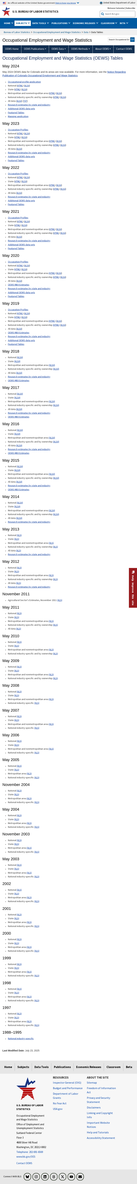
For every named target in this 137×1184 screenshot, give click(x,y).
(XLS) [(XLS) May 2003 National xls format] (19, 864)
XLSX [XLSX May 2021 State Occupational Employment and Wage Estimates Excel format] (24, 225)
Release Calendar (116, 8)
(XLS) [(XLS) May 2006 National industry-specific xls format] (36, 752)
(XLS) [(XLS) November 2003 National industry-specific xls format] (36, 851)
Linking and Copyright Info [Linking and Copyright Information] (100, 1115)
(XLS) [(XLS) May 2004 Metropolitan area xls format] (29, 823)
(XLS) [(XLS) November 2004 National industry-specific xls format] (36, 802)
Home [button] (7, 23)
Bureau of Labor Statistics (17, 32)
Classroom (113, 1067)
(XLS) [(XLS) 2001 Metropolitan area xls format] (29, 922)
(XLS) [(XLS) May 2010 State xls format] (16, 645)
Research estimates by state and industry (29, 104)
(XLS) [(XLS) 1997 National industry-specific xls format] (36, 1025)
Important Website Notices (98, 1125)
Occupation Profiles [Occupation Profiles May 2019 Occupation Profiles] (18, 309)
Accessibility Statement (101, 1138)
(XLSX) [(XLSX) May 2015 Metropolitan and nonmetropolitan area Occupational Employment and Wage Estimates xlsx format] (52, 474)
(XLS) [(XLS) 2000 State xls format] (16, 943)
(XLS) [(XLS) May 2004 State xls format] (16, 819)
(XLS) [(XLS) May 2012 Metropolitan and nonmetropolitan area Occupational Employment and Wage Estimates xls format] (51, 575)
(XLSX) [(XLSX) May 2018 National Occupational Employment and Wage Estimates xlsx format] (20, 357)
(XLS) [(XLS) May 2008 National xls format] (19, 691)
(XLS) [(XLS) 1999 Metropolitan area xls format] (29, 971)
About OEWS (102, 48)
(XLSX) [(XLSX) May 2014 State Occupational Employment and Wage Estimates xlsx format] (17, 506)
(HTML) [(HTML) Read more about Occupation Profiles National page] (20, 265)
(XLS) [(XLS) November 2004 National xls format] (19, 790)
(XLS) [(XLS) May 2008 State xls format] (16, 695)
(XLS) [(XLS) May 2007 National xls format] (19, 716)
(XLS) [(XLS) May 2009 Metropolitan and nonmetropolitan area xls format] (51, 674)
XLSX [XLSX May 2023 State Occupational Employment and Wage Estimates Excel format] (24, 137)
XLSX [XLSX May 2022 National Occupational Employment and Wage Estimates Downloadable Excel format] (26, 177)
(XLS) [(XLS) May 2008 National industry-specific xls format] (36, 703)
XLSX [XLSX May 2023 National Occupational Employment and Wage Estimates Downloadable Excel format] (26, 133)
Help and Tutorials (98, 1132)
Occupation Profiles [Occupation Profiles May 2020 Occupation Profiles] (18, 261)
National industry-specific (21, 1038)
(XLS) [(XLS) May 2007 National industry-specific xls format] (36, 727)
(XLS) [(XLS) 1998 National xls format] (19, 988)
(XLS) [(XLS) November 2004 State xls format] (16, 794)
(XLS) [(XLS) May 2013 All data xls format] (18, 550)
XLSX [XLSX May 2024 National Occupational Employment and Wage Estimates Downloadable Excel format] (26, 85)
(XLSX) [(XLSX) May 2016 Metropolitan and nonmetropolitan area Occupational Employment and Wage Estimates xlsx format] (52, 437)
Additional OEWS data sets (21, 108)
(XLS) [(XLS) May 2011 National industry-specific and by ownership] (55, 624)
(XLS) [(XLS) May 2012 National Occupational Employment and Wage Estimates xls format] (19, 567)
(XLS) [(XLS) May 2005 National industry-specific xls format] (36, 777)
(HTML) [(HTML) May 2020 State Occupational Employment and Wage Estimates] (17, 269)
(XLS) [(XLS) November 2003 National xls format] (19, 840)
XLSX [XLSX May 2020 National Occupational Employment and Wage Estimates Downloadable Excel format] (26, 265)
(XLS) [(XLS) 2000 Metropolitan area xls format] (29, 947)
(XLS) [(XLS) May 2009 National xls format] (19, 666)
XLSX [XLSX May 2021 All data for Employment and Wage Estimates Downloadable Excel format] (19, 236)
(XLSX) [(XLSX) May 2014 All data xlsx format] (19, 518)
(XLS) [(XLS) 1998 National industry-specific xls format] (36, 1000)
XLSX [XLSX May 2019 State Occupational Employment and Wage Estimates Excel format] (24, 317)
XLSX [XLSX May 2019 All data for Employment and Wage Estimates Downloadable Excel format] (19, 328)
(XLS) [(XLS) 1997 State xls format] (16, 1017)
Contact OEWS (24, 1163)
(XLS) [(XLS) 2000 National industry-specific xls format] (36, 950)
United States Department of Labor (117, 2)
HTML (20, 85)
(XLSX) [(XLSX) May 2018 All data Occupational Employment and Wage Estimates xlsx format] (19, 372)
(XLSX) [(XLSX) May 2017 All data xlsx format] (19, 409)
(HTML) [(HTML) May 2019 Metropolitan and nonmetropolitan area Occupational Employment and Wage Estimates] (52, 321)
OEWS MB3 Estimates (18, 284)
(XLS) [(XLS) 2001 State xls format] (16, 918)
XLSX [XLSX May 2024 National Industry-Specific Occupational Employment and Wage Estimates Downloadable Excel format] (63, 97)
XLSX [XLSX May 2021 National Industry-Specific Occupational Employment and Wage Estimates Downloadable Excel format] (63, 233)
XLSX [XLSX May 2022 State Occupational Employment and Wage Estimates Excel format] (24, 181)
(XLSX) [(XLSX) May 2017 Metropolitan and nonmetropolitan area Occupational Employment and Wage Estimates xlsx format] (52, 401)
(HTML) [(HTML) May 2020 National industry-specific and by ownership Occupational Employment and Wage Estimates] (56, 277)
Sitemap (92, 1082)
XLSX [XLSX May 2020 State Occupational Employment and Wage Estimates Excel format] (24, 269)
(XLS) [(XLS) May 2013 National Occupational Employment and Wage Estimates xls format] (19, 535)
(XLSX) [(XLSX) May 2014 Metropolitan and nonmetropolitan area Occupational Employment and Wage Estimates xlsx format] (52, 510)
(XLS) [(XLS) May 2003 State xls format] (16, 868)
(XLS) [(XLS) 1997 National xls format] (19, 1013)
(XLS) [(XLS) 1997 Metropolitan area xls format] (29, 1021)
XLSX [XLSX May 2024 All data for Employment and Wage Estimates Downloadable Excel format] (19, 100)
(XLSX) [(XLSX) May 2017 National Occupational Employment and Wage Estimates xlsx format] (20, 393)
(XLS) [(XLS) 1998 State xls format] (16, 992)
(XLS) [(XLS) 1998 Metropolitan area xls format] (29, 996)
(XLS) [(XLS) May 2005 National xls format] (19, 765)
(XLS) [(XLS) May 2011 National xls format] (19, 613)
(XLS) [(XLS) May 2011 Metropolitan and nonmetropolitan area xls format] (51, 621)
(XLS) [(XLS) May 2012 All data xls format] (18, 583)
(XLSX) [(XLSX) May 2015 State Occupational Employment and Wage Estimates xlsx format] (17, 470)
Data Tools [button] (39, 23)
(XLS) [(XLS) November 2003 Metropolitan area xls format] (29, 847)
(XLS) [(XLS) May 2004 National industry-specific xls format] (36, 826)
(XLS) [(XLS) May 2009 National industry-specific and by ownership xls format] (55, 678)
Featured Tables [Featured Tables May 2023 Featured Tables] (16, 160)
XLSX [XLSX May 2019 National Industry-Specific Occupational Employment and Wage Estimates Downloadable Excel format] (63, 325)
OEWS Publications (34, 48)
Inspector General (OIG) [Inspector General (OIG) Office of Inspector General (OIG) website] (67, 1082)
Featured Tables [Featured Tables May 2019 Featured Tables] (16, 344)
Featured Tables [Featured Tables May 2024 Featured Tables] (16, 112)
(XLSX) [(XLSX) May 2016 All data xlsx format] (19, 445)
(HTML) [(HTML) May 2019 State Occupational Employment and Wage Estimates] (17, 317)
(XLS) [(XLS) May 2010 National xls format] (19, 642)
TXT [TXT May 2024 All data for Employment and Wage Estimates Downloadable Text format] (25, 100)
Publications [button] (60, 23)
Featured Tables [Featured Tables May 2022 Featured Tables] (16, 204)
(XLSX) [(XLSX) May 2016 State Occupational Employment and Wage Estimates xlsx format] (17, 433)
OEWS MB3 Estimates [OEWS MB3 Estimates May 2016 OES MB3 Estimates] (18, 453)
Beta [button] (123, 23)
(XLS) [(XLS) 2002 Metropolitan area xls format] (29, 897)
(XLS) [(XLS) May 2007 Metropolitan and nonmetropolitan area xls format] (51, 724)
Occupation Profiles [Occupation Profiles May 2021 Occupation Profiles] (18, 173)
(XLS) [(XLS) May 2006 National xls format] (19, 741)
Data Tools (41, 1067)
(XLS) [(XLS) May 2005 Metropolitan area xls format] (29, 773)
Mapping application (18, 116)
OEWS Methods (79, 48)
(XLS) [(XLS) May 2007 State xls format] (16, 720)
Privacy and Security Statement (98, 1100)
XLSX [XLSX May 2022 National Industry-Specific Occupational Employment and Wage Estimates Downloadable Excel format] (63, 188)
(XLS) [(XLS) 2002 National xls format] (19, 889)
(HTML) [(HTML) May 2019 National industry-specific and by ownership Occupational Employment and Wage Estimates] (56, 325)
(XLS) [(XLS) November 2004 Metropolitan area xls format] (29, 798)
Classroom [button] (108, 23)
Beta (129, 1067)
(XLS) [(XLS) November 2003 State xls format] (16, 844)
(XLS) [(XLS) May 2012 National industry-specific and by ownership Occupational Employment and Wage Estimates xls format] (55, 579)
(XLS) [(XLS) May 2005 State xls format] (16, 769)
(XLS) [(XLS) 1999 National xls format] (19, 964)
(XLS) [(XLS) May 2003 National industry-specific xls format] (36, 876)
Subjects (23, 1067)
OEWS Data (58, 48)
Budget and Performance (68, 1088)
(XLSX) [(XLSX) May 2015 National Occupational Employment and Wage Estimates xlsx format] (20, 466)
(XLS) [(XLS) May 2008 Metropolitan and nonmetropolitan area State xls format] (51, 699)
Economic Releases (88, 1067)
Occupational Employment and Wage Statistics (57, 32)
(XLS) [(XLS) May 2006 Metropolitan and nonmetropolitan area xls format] (51, 748)
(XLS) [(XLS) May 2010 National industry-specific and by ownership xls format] (55, 653)
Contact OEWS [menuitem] (124, 48)
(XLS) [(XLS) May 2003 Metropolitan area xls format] (29, 872)
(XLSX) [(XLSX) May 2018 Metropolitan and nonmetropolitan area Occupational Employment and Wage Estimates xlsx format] (52, 365)
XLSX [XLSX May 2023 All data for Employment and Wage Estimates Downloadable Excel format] (19, 148)
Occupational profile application (24, 81)
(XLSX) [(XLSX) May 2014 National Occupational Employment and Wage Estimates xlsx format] (20, 502)
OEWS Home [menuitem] (12, 48)
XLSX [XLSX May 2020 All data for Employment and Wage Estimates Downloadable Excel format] (19, 280)
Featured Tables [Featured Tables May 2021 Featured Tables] (16, 248)
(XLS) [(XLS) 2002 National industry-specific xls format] (36, 901)
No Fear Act (60, 1103)
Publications (62, 1067)
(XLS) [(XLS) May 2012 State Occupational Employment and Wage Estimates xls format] (16, 571)
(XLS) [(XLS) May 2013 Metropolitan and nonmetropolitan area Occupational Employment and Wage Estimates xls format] (51, 542)
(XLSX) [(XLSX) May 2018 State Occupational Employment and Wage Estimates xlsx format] (17, 361)
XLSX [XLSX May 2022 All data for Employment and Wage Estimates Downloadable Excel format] (19, 192)
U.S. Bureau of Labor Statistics (35, 11)
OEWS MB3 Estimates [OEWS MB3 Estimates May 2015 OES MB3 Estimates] (18, 489)
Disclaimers (94, 1107)
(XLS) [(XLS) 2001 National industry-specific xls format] (36, 926)
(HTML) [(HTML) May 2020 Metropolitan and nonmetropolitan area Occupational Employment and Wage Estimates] (52, 273)
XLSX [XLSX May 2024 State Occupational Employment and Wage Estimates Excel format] (24, 89)
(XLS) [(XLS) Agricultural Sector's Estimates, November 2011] (59, 600)
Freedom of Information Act (101, 1090)
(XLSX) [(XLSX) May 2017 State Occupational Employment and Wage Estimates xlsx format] (17, 397)
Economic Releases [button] (84, 23)
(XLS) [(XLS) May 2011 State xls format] (16, 617)
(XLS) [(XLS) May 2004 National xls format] (19, 815)
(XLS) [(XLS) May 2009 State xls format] (16, 670)
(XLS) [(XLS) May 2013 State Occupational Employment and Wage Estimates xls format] (16, 538)
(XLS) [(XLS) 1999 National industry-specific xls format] (36, 975)
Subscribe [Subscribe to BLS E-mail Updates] (130, 8)
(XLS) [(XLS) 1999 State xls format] (16, 967)
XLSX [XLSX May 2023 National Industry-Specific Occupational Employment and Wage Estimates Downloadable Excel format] (63, 145)
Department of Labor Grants (65, 1095)
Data (86, 32)
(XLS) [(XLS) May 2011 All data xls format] (18, 628)
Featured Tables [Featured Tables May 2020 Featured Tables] (16, 296)
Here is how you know (65, 2)
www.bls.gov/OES (25, 1156)
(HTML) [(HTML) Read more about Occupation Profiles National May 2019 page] (20, 313)
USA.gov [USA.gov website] (57, 1109)
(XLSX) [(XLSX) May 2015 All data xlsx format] (19, 481)
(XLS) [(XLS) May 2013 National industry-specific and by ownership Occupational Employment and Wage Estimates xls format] (55, 546)
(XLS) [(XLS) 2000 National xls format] (19, 939)
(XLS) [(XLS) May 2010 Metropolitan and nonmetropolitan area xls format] (51, 649)
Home (8, 1067)
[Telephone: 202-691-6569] (32, 1152)
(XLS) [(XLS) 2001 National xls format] (19, 914)
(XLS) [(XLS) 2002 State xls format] (16, 893)
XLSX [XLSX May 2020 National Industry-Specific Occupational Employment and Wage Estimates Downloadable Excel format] (63, 277)
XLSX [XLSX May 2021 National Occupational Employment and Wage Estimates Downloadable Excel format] (26, 221)
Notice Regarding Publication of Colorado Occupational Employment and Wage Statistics (64, 74)
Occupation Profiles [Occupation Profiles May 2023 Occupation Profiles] (18, 129)
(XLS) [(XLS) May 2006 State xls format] (16, 745)
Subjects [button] (22, 23)
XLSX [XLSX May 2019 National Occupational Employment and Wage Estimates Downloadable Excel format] (26, 313)
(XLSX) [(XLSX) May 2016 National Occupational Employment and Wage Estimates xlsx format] (20, 430)
